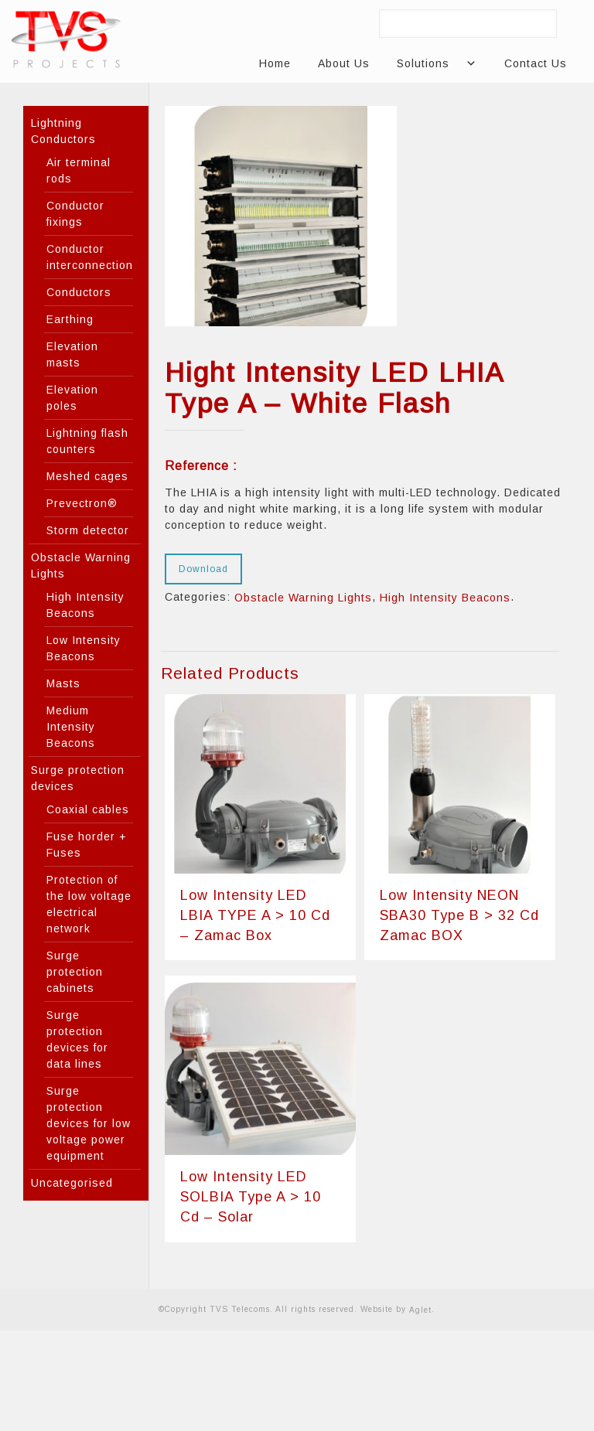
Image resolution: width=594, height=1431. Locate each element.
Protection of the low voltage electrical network (88, 904)
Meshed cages (87, 476)
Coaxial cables (87, 809)
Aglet (420, 1309)
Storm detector (87, 530)
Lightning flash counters (87, 441)
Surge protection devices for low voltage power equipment (88, 1123)
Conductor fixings (75, 213)
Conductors (78, 292)
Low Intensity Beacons (83, 648)
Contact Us (535, 63)
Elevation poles (72, 397)
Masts (63, 683)
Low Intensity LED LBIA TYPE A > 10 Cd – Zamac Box (255, 915)
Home (275, 63)
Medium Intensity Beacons (70, 726)
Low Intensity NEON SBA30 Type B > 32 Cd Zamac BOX (459, 915)
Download (203, 569)
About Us (344, 63)
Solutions (429, 63)
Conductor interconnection (89, 257)
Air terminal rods (78, 170)
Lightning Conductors (63, 131)
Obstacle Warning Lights (303, 597)
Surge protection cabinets (74, 971)
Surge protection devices (78, 778)
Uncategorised (72, 1183)
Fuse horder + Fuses (86, 844)
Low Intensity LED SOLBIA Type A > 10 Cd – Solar (250, 1197)
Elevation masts (72, 354)
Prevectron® (82, 503)
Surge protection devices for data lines (77, 1039)
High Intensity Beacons (445, 597)
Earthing (70, 319)
